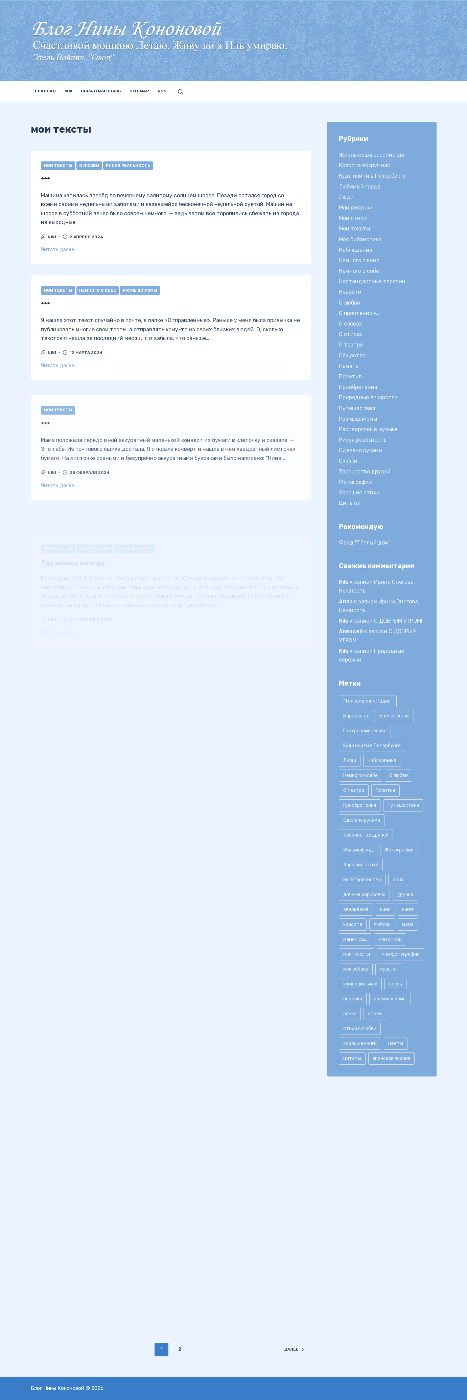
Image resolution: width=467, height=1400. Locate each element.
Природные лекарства (368, 397)
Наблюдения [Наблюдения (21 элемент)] (382, 760)
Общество (352, 355)
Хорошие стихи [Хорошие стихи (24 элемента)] (360, 865)
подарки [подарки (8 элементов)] (352, 999)
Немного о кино (359, 260)
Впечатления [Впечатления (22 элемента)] (394, 716)
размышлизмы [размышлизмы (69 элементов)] (390, 999)
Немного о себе (97, 301)
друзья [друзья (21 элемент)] (405, 894)
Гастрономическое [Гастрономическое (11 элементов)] (365, 731)
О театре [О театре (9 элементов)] (353, 790)
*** (45, 180)
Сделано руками (360, 450)
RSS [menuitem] (162, 91)
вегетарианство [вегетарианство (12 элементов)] (362, 880)
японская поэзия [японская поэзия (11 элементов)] (391, 1058)
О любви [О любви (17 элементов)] (398, 775)
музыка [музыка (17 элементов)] (388, 969)
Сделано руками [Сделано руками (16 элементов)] (361, 820)
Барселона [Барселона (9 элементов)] (355, 716)
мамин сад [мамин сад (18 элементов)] (355, 939)
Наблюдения (355, 250)
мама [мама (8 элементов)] (408, 924)
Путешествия (357, 408)
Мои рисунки (356, 207)
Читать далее (57, 249)
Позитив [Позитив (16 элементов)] (385, 790)
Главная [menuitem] (45, 91)
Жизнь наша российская (371, 155)
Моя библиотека (360, 239)
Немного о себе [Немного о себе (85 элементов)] (360, 775)
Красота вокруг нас (364, 165)
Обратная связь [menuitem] (101, 91)
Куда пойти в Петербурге (372, 176)
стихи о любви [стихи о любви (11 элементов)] (359, 1028)
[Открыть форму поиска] (180, 91)
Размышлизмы (140, 301)
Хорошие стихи (359, 492)
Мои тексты (58, 165)
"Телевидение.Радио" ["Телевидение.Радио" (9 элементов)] (367, 701)
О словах (350, 323)
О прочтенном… (359, 313)
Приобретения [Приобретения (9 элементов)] (359, 805)
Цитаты (349, 503)
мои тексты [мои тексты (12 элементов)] (356, 954)
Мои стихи (353, 218)
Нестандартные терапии (372, 281)
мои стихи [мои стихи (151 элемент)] (390, 939)
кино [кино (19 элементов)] (385, 909)
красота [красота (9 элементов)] (352, 924)
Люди (346, 197)
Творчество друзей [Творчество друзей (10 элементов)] (366, 835)
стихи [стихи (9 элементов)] (375, 1014)
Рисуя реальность (128, 165)
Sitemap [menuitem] (139, 91)
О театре (351, 344)
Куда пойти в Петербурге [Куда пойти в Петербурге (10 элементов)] (372, 746)
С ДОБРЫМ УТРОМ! (398, 621)
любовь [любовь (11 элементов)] (382, 924)
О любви (89, 165)
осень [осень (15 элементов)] (395, 984)
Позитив (350, 376)
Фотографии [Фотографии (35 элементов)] (399, 850)
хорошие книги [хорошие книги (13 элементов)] (360, 1043)
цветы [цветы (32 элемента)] (395, 1043)
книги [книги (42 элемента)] (408, 909)
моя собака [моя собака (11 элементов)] (355, 969)
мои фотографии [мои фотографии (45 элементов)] (400, 954)
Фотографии (355, 482)
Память (348, 366)
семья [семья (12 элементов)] (349, 1014)
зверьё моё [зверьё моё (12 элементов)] (356, 909)
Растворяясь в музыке (368, 429)
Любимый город (359, 186)
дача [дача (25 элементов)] (398, 880)
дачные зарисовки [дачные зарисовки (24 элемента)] (364, 894)
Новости (350, 292)
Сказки (348, 461)
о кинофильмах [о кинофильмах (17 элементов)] (360, 984)
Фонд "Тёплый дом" (365, 542)
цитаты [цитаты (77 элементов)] (352, 1058)
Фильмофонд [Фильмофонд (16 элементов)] (358, 850)
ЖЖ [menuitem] (68, 91)
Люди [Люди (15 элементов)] (349, 760)
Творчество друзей (365, 471)
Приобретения (358, 387)
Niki (343, 582)
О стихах (351, 334)
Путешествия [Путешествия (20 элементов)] (403, 805)
